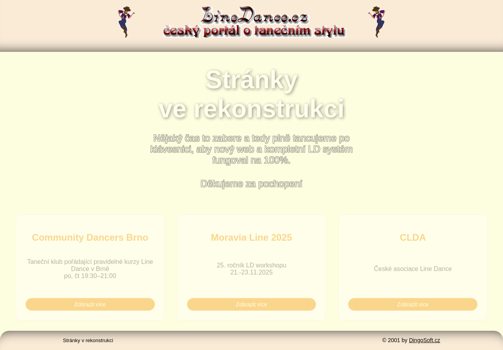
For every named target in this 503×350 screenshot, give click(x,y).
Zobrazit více (90, 305)
